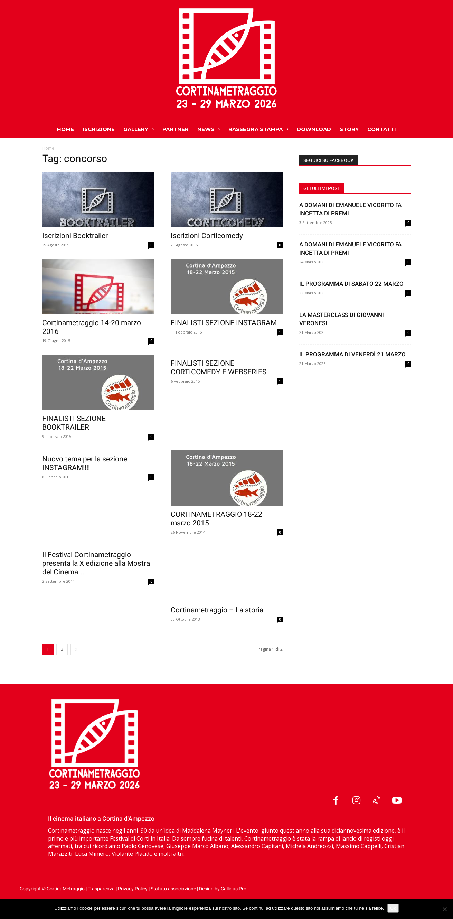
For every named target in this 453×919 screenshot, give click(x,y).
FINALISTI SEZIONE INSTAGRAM (224, 323)
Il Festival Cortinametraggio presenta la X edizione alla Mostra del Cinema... (96, 618)
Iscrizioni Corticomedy (207, 236)
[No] (444, 909)
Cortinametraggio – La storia (217, 610)
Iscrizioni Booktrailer (75, 236)
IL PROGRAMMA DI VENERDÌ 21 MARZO (352, 354)
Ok (393, 908)
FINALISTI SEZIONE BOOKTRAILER (74, 422)
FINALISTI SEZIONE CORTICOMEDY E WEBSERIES (218, 367)
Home (48, 148)
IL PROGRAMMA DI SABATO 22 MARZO (351, 283)
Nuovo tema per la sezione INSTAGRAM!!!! (84, 463)
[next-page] (76, 666)
